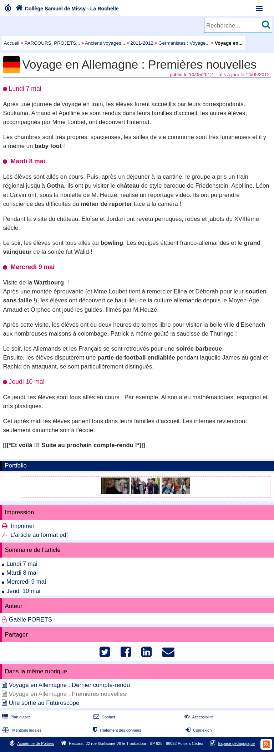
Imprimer (22, 526)
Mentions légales (21, 730)
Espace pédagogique (236, 743)
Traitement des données (116, 730)
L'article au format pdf (39, 534)
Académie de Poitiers (35, 743)
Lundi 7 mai (21, 563)
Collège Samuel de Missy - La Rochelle (66, 8)
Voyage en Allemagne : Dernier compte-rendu (69, 685)
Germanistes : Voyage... (183, 43)
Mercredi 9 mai (26, 581)
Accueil (11, 43)
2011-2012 (141, 43)
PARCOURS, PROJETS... (52, 43)
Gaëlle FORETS (30, 619)
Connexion (198, 730)
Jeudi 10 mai (23, 591)
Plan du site (16, 717)
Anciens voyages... (105, 43)
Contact (103, 717)
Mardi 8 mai (22, 572)
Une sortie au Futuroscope (44, 702)
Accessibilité (198, 717)
